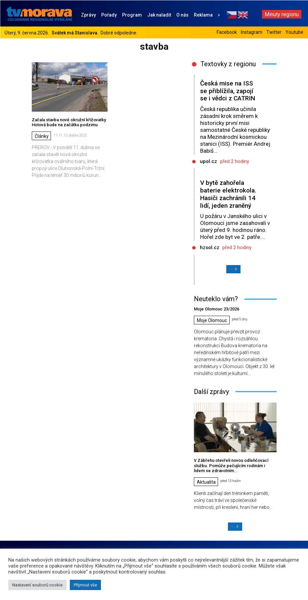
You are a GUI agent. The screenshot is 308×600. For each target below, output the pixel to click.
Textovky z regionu (228, 64)
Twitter (274, 32)
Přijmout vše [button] (85, 584)
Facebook (227, 32)
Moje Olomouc (212, 320)
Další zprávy (211, 392)
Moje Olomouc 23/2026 (216, 308)
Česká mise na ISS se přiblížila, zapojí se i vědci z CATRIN (227, 91)
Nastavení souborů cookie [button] (37, 584)
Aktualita (206, 482)
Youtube (294, 32)
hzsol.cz (209, 247)
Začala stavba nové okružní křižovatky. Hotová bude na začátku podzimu (69, 122)
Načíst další (233, 269)
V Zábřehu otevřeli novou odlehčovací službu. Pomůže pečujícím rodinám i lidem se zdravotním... (231, 465)
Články (42, 136)
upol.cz (208, 161)
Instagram (251, 32)
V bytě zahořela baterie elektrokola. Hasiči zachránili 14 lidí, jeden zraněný (228, 194)
